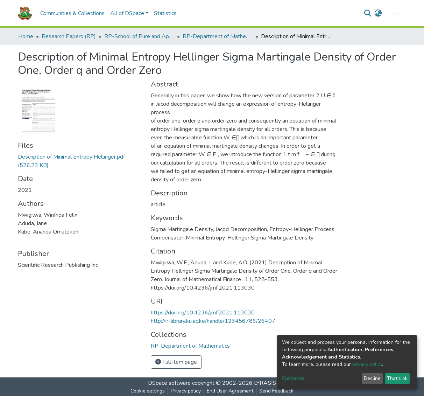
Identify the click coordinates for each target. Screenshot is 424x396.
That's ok (397, 378)
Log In (393, 13)
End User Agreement (230, 391)
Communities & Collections (72, 13)
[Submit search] (368, 13)
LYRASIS (265, 383)
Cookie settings (147, 391)
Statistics (165, 13)
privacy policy (367, 364)
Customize (293, 378)
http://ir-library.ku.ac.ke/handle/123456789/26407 (213, 321)
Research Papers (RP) (69, 36)
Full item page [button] (176, 362)
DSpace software (169, 383)
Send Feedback (276, 391)
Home (25, 36)
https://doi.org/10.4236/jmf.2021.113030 (203, 313)
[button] (378, 13)
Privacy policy (186, 391)
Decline (372, 378)
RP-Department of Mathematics (218, 36)
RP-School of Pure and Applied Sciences (139, 36)
